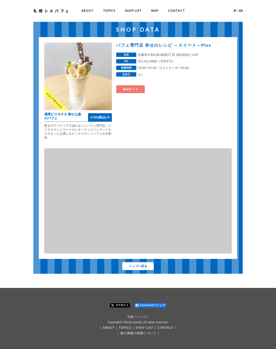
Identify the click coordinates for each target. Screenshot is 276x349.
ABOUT (87, 10)
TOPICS (109, 10)
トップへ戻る (138, 266)
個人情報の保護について (138, 333)
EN (241, 10)
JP (234, 10)
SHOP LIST (133, 10)
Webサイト (130, 89)
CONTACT (176, 10)
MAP (154, 10)
